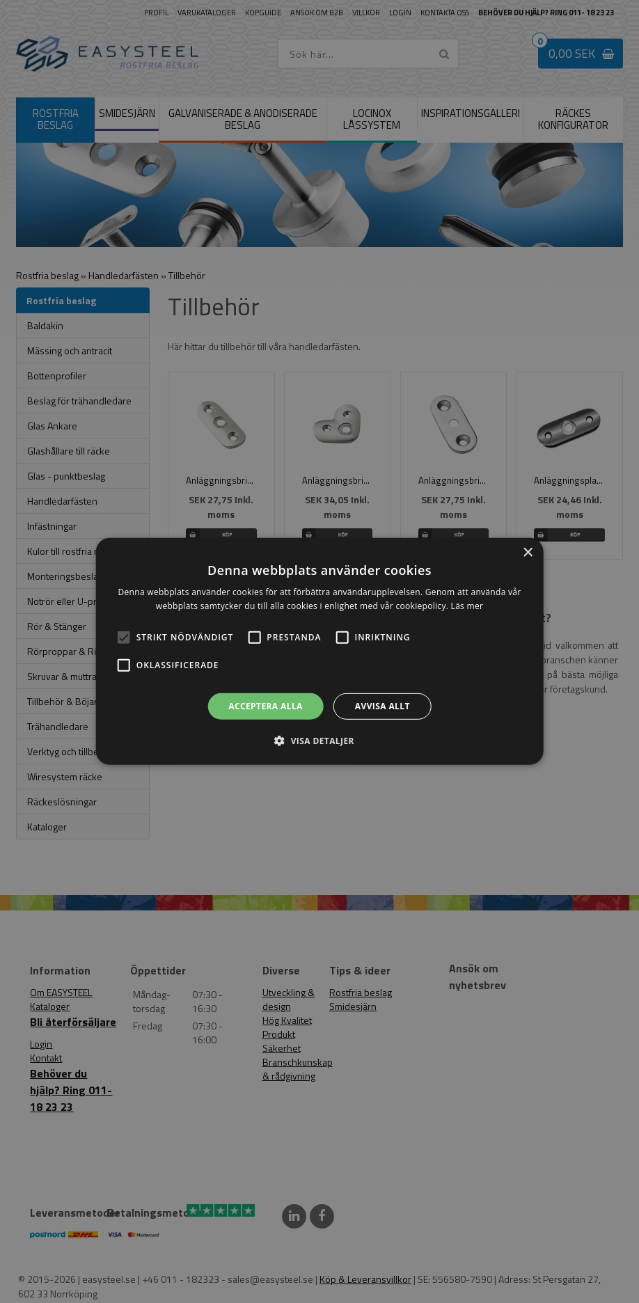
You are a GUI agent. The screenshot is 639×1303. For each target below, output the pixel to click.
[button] (124, 638)
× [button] (527, 553)
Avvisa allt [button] (382, 706)
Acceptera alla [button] (265, 706)
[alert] (319, 651)
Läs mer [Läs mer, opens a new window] (467, 606)
